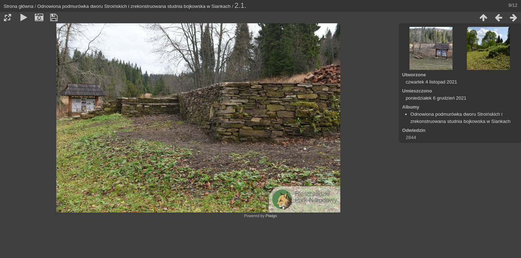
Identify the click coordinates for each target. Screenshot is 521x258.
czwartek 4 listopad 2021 (431, 82)
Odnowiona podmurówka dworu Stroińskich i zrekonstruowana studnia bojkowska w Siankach (134, 6)
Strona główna (18, 6)
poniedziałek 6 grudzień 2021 (436, 98)
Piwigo (271, 216)
